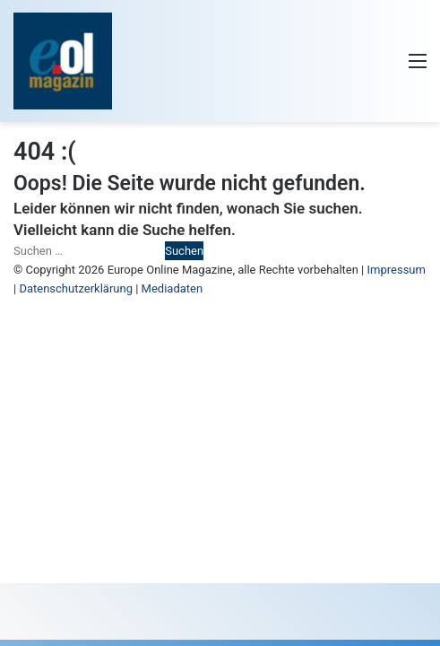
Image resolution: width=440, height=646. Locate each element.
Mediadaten (172, 288)
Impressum (396, 269)
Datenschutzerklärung (76, 288)
